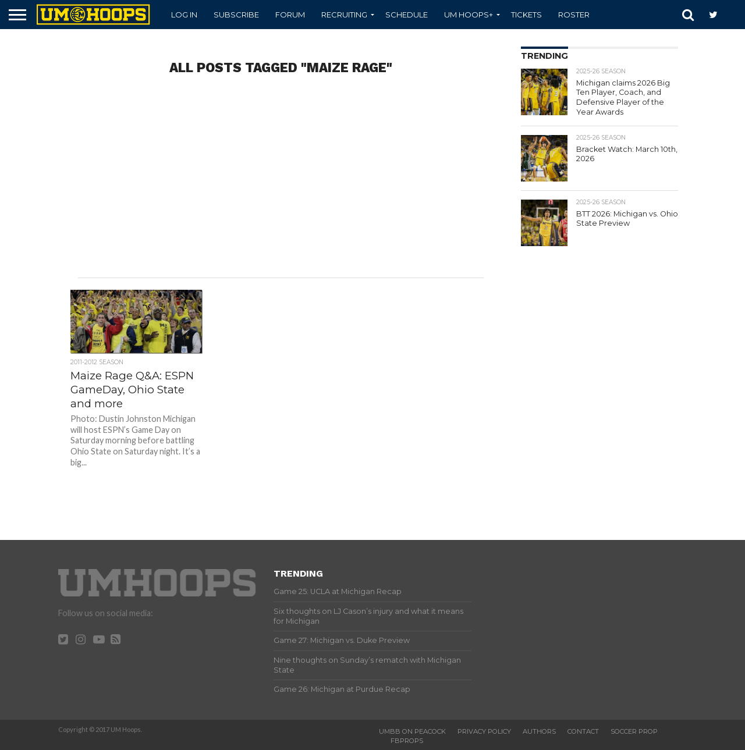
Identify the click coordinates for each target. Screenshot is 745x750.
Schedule (406, 14)
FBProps (407, 741)
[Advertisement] (281, 184)
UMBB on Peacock (412, 731)
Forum (290, 14)
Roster (574, 14)
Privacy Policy (484, 731)
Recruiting (344, 14)
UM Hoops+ (468, 14)
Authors (539, 731)
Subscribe (236, 14)
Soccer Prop (634, 731)
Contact (583, 731)
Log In (184, 14)
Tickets (526, 14)
